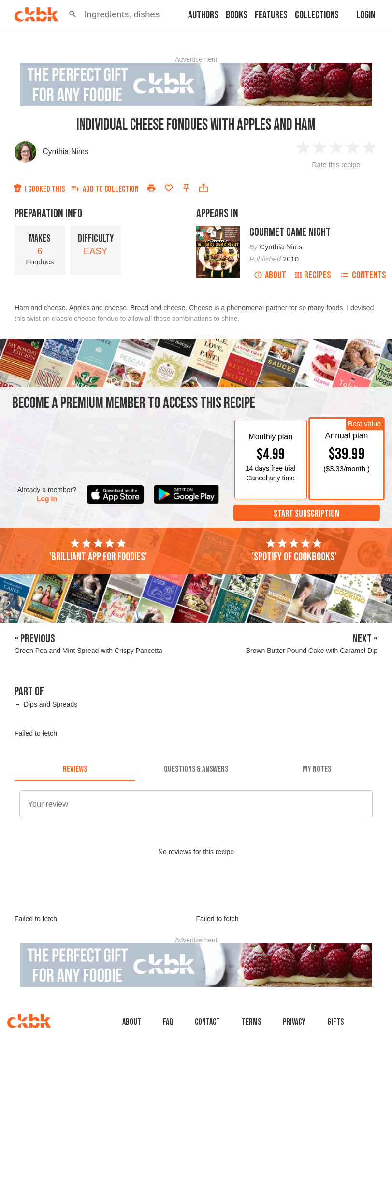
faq (168, 1022)
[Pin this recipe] (186, 188)
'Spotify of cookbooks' (294, 550)
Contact (207, 1022)
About (270, 275)
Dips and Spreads (50, 704)
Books (236, 15)
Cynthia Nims (65, 151)
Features (271, 15)
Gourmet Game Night (290, 232)
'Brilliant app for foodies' (98, 550)
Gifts (335, 1022)
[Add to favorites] (168, 188)
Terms (251, 1022)
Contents (363, 275)
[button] (72, 14)
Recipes (313, 275)
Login (365, 15)
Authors (203, 15)
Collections (317, 15)
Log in (47, 499)
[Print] (151, 188)
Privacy (294, 1022)
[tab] (75, 769)
